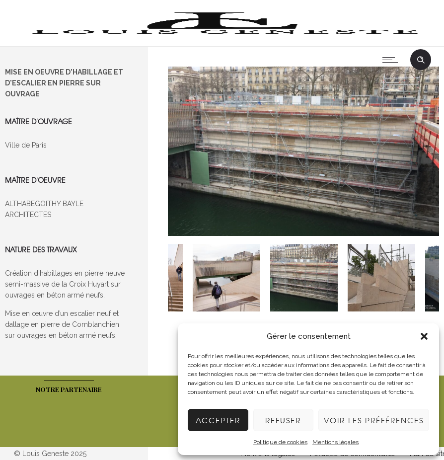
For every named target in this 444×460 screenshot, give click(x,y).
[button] (424, 336)
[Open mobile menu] (392, 60)
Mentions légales (335, 442)
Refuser (283, 420)
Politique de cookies (280, 442)
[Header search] (420, 60)
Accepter (218, 420)
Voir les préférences (374, 420)
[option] (303, 153)
